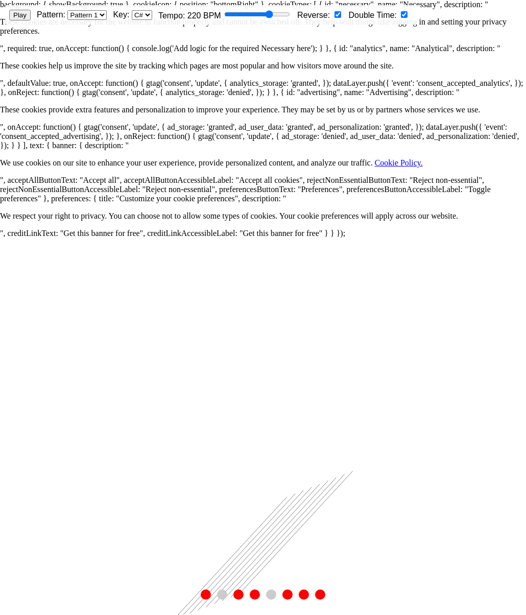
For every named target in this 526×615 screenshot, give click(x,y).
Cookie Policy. (399, 162)
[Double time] (404, 14)
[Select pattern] (87, 15)
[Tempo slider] (257, 14)
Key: (132, 15)
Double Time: (378, 15)
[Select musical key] (142, 15)
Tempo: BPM (224, 15)
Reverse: (319, 15)
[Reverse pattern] (337, 14)
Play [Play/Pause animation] (20, 15)
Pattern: (72, 15)
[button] (206, 594)
